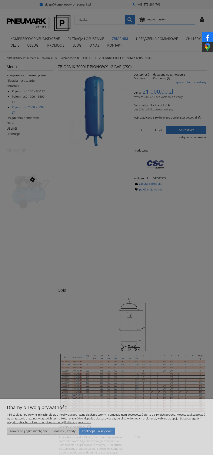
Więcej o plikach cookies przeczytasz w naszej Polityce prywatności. (49, 422)
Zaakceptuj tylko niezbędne (29, 431)
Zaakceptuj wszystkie (97, 431)
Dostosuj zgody (65, 431)
